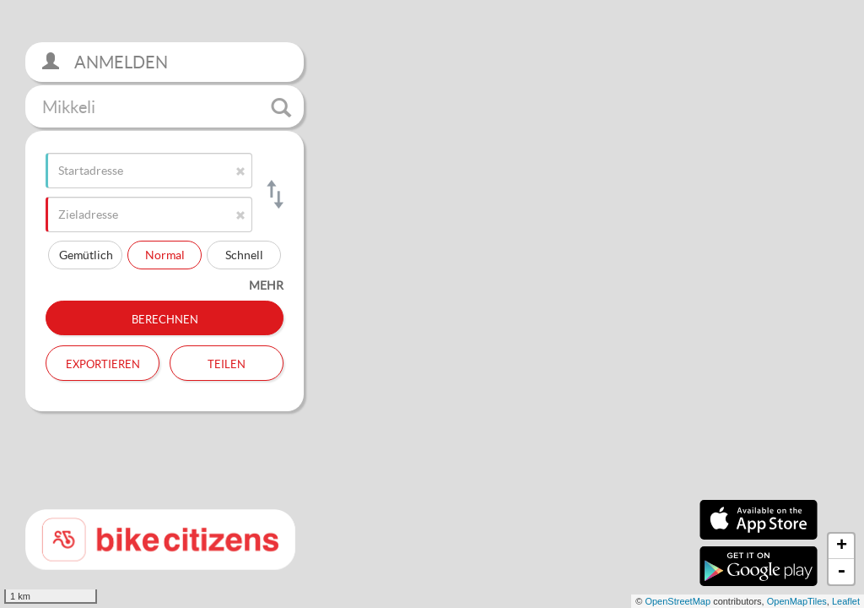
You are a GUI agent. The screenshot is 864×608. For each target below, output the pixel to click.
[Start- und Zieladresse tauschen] (274, 194)
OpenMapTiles (797, 601)
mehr (266, 285)
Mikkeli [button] (166, 107)
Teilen (227, 362)
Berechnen (165, 317)
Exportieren (103, 362)
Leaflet (846, 601)
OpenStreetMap (677, 601)
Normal (165, 254)
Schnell (244, 254)
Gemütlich (86, 254)
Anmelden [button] (105, 62)
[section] (432, 304)
